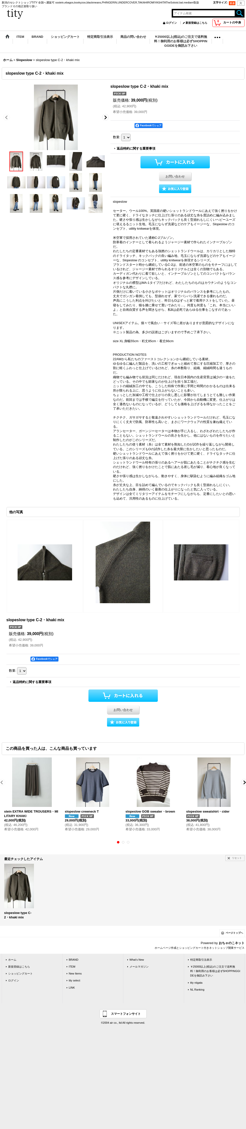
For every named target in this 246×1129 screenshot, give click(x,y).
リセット (237, 858)
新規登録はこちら (196, 22)
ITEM (72, 966)
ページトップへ (234, 932)
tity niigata (196, 982)
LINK (72, 987)
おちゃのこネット (232, 943)
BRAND (74, 959)
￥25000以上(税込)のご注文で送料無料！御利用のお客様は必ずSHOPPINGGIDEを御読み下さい (215, 971)
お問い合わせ (175, 176)
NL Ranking (197, 989)
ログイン (171, 22)
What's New (137, 959)
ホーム (12, 959)
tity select (74, 980)
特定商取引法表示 (201, 959)
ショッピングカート (20, 973)
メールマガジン (139, 966)
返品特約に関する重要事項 (136, 148)
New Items (75, 973)
